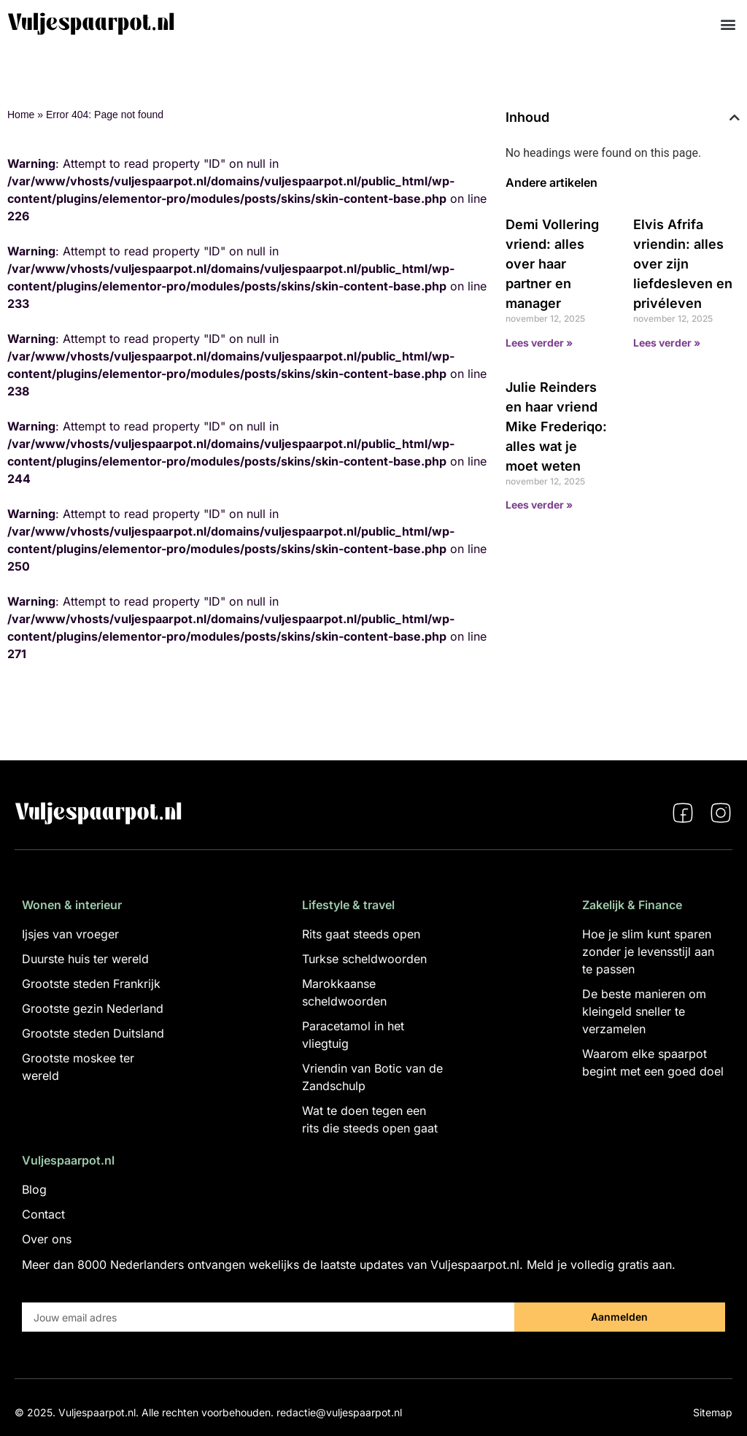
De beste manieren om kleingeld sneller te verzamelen (644, 1011)
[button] (728, 24)
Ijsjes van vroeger (70, 934)
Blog (34, 1189)
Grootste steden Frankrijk (91, 983)
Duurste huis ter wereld (85, 958)
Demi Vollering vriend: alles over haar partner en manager (552, 264)
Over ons (46, 1239)
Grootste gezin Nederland (92, 1008)
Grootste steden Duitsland (93, 1033)
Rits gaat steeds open (361, 934)
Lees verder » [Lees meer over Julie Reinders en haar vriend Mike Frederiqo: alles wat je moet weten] (539, 504)
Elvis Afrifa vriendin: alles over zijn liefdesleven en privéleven (682, 264)
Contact (43, 1214)
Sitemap (712, 1412)
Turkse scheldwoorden (364, 958)
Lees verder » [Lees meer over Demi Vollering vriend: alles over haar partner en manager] (539, 342)
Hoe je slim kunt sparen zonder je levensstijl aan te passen (648, 951)
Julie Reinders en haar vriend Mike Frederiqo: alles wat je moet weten (556, 426)
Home (20, 114)
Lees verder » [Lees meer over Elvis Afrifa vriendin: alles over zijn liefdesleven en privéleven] (666, 342)
